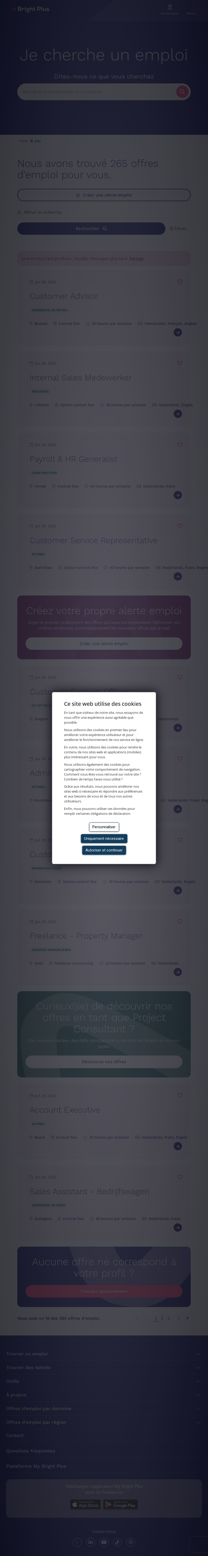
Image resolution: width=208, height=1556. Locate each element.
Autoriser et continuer (104, 850)
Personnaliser (104, 827)
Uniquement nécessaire (104, 838)
